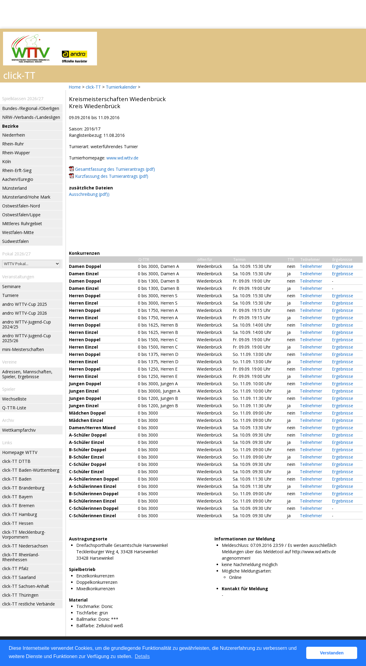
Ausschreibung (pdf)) (89, 194)
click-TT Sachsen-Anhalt (25, 586)
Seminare (11, 286)
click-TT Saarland (19, 577)
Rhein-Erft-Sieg (16, 170)
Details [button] (142, 656)
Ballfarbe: (85, 625)
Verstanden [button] (332, 652)
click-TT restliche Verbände (28, 604)
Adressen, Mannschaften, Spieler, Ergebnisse (27, 374)
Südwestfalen (15, 241)
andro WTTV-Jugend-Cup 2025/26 (26, 338)
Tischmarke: (88, 606)
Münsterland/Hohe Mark (26, 197)
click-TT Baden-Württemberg (30, 470)
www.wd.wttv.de (122, 158)
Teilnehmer (311, 266)
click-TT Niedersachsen (25, 546)
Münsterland (14, 188)
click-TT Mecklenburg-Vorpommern (23, 534)
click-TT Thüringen (20, 595)
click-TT (93, 87)
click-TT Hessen (17, 523)
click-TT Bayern (17, 497)
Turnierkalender (121, 87)
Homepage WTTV (19, 452)
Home (75, 87)
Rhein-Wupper (16, 153)
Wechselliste (14, 399)
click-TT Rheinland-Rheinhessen (20, 557)
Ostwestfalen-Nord (21, 206)
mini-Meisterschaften (23, 349)
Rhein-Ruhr (13, 144)
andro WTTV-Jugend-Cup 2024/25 (26, 324)
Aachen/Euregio (17, 179)
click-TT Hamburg (19, 514)
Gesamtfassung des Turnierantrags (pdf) (115, 169)
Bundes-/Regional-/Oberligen (30, 108)
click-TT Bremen (18, 505)
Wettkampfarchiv (19, 430)
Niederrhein (13, 135)
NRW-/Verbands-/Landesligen (31, 117)
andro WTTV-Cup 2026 (24, 313)
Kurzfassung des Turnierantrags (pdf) (111, 176)
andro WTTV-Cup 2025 (24, 304)
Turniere (10, 295)
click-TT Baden (16, 479)
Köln (6, 161)
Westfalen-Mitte (18, 232)
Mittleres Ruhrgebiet (22, 223)
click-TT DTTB (16, 461)
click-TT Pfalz (15, 568)
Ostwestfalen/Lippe (21, 215)
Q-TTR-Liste (14, 408)
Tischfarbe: (87, 613)
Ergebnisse (342, 266)
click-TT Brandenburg (23, 488)
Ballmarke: (86, 619)
